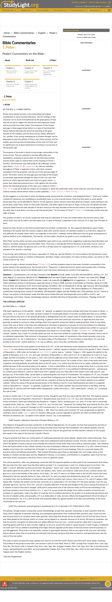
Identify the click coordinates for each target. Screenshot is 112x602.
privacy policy (35, 578)
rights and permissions (55, 578)
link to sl (93, 578)
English (41, 32)
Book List (30, 60)
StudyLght (17, 5)
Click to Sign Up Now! (98, 2)
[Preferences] (109, 10)
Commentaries (24, 32)
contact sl (72, 578)
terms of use (20, 578)
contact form (95, 583)
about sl (83, 578)
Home (7, 32)
